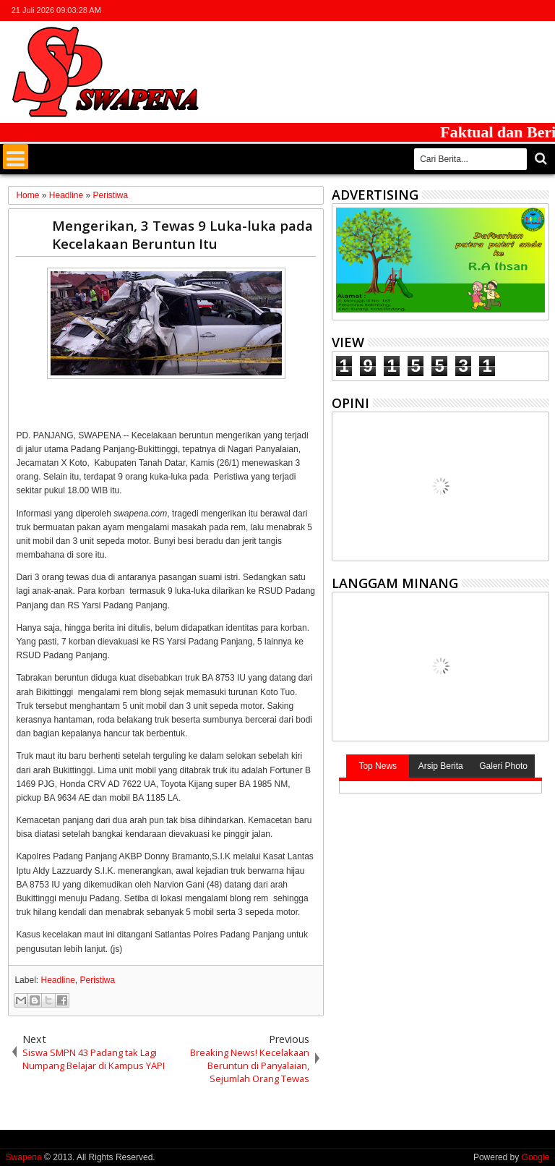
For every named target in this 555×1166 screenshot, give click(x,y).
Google (536, 1157)
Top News (377, 766)
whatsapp (539, 10)
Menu (15, 156)
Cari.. (539, 158)
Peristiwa (98, 980)
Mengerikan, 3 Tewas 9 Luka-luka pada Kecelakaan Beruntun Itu (182, 234)
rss (521, 10)
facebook (483, 10)
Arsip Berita (440, 766)
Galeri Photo (503, 766)
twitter (464, 10)
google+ (502, 10)
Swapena (24, 1157)
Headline (57, 980)
